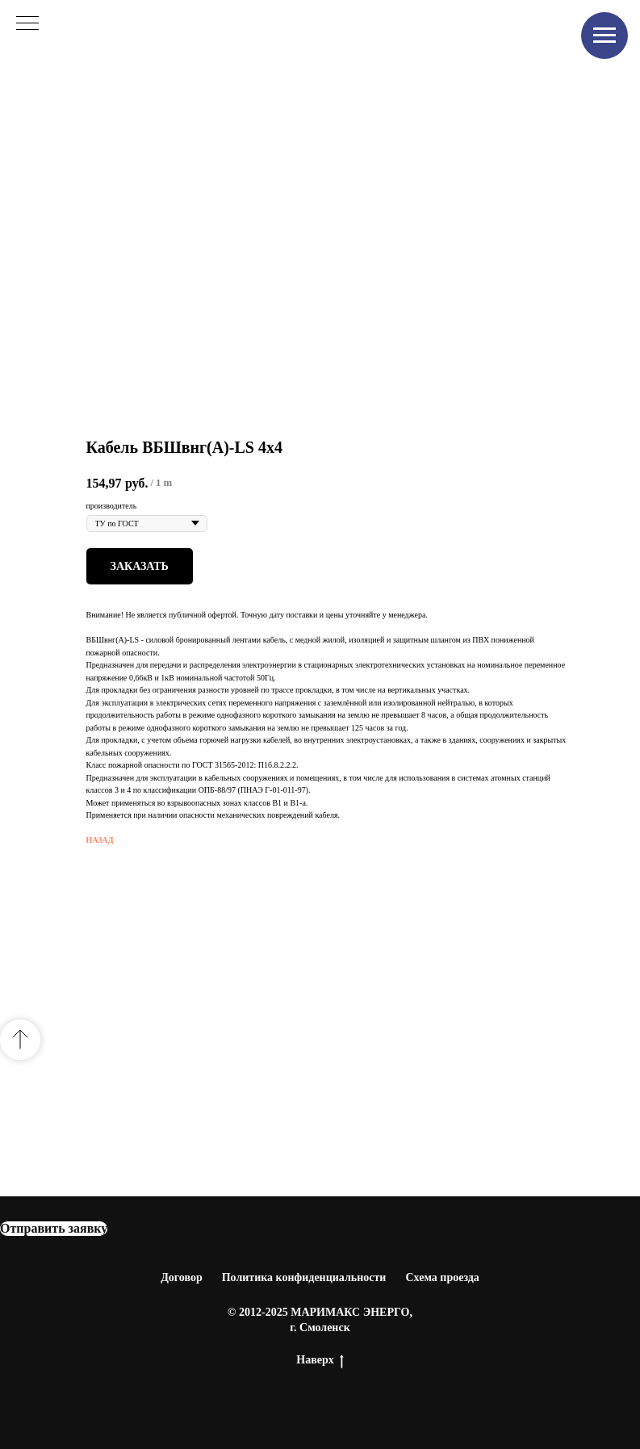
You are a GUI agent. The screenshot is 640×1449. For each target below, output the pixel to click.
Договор (182, 1277)
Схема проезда (442, 1277)
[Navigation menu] (604, 35)
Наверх (319, 1361)
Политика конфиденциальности (304, 1277)
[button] (53, 1228)
